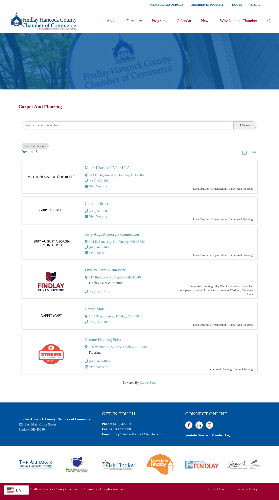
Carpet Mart (94, 309)
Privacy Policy (247, 489)
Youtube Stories (196, 435)
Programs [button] (159, 21)
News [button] (205, 21)
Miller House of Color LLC (107, 168)
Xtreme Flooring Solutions (106, 339)
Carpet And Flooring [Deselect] (35, 146)
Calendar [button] (184, 21)
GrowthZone (148, 382)
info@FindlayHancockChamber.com (138, 434)
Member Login (222, 435)
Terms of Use (215, 489)
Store (255, 4)
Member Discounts (207, 4)
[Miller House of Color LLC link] (51, 177)
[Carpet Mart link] (51, 316)
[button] (269, 21)
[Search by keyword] (128, 125)
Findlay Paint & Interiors (105, 270)
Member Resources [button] (166, 4)
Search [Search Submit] (245, 125)
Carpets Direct (96, 203)
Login (237, 4)
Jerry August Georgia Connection (112, 234)
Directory (134, 21)
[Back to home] (44, 21)
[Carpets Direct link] (51, 210)
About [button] (112, 21)
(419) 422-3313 (123, 424)
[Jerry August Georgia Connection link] (51, 243)
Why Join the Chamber (238, 21)
